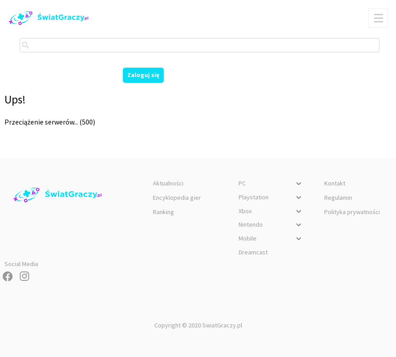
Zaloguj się (143, 75)
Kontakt (334, 183)
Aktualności (168, 183)
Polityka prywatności (352, 212)
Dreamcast (253, 252)
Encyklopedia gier (177, 198)
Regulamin (338, 198)
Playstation (271, 198)
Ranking (163, 212)
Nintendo (271, 225)
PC (271, 184)
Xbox (271, 212)
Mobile (271, 239)
